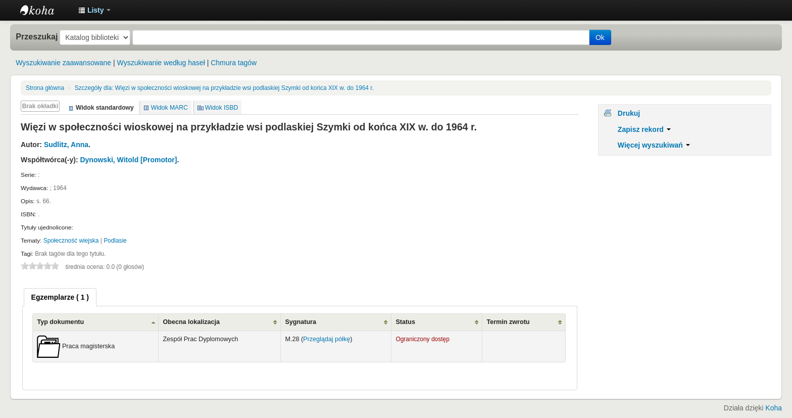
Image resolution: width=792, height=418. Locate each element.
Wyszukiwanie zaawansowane (63, 63)
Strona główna (45, 87)
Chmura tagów (234, 63)
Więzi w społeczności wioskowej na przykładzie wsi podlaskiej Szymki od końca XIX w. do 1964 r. (224, 87)
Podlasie (115, 240)
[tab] (60, 297)
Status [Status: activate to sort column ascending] (405, 322)
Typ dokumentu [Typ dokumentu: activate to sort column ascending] (60, 322)
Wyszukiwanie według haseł (161, 63)
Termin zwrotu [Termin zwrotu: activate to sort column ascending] (507, 322)
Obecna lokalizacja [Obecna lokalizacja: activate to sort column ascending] (191, 322)
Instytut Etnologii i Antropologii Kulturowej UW (45, 10)
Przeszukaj (37, 36)
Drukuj (629, 113)
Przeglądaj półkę (326, 339)
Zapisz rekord (644, 129)
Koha (773, 408)
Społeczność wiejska (71, 240)
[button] (94, 10)
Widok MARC (169, 107)
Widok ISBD (221, 107)
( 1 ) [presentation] (60, 297)
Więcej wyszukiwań (654, 145)
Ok (600, 37)
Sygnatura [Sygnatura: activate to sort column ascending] (300, 322)
